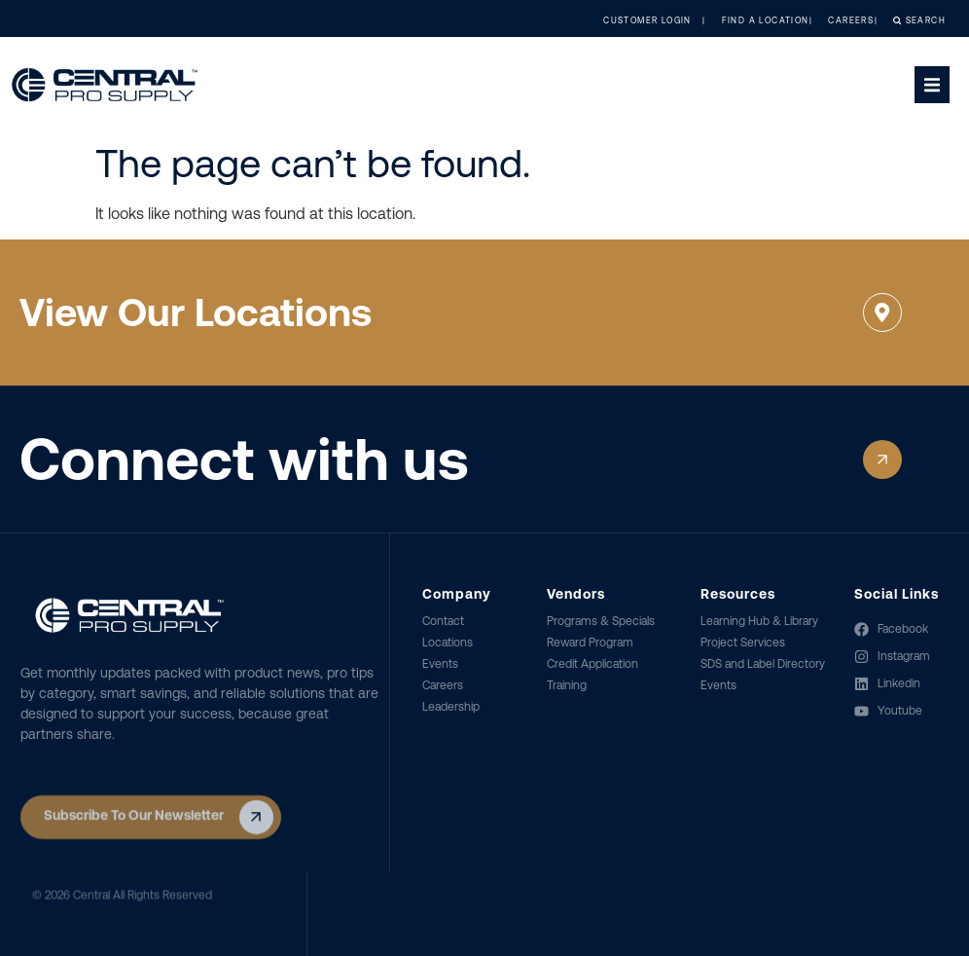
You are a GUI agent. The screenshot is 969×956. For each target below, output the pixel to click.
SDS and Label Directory (762, 664)
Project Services (742, 642)
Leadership (451, 707)
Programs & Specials (601, 621)
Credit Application (592, 664)
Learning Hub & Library (759, 621)
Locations (447, 642)
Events (440, 664)
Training (567, 685)
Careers (442, 685)
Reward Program (590, 642)
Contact (443, 621)
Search (902, 20)
